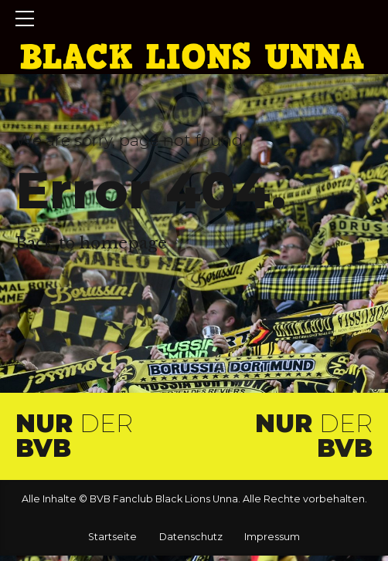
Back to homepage (91, 243)
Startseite (112, 536)
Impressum (272, 536)
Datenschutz (191, 536)
